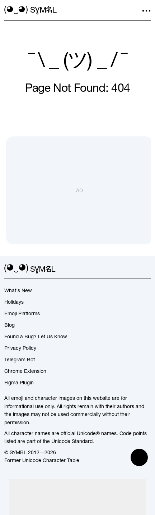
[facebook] (146, 269)
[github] (133, 269)
